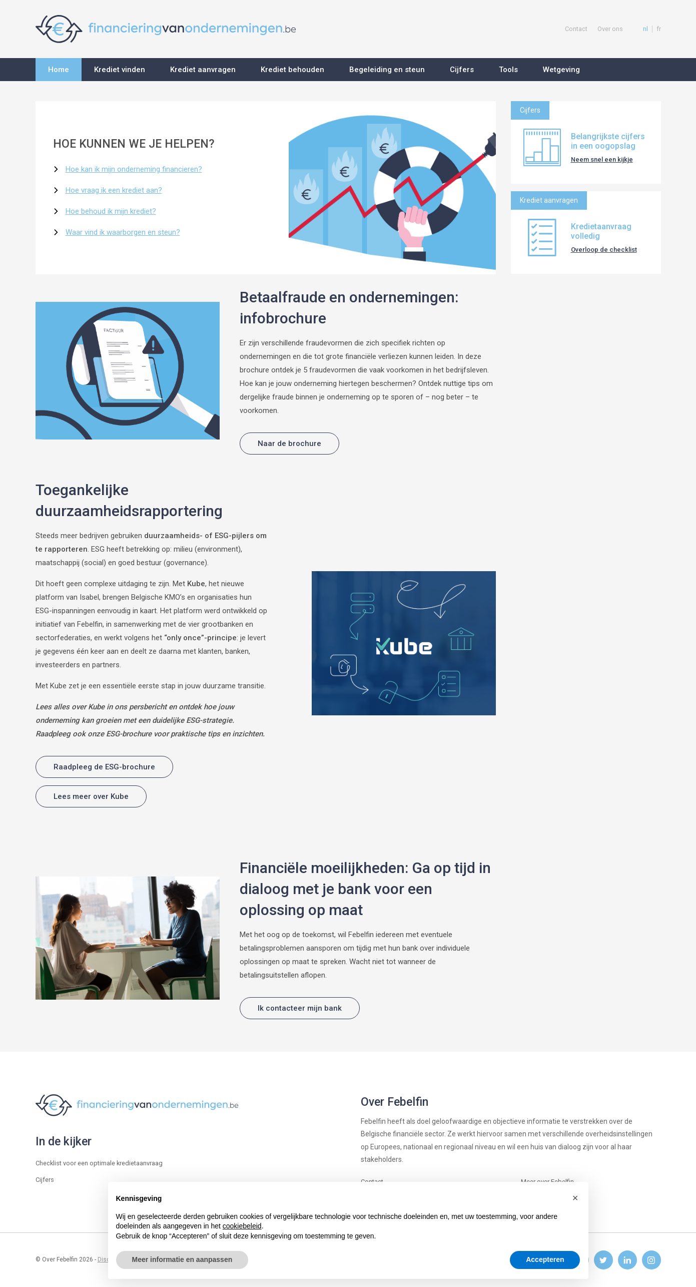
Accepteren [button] (545, 1259)
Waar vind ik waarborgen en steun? (123, 232)
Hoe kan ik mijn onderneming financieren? (134, 169)
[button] (575, 1198)
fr (658, 29)
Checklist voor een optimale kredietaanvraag (99, 1163)
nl (645, 29)
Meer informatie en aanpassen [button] (182, 1259)
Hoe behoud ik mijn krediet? (111, 211)
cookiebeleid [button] (242, 1226)
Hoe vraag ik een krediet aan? (114, 190)
